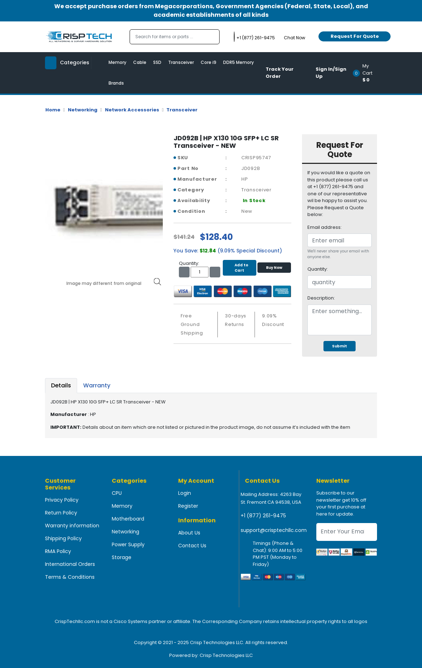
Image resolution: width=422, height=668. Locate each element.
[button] (367, 73)
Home (52, 109)
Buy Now (274, 267)
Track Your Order (279, 73)
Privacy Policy (62, 499)
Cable (139, 62)
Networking (82, 109)
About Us (189, 532)
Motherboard (128, 518)
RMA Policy (58, 551)
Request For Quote (355, 36)
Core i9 (208, 62)
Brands (116, 83)
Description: (321, 298)
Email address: (324, 227)
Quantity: (317, 269)
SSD (157, 62)
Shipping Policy (63, 538)
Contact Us (192, 545)
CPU (117, 493)
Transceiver (181, 62)
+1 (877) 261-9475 (263, 515)
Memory (117, 62)
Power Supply (128, 544)
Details (61, 385)
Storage (121, 557)
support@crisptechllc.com (274, 530)
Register (188, 505)
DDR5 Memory (238, 62)
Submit (339, 346)
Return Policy (61, 512)
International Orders (70, 564)
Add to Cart (239, 267)
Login (184, 493)
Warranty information (72, 525)
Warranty (96, 385)
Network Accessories (132, 109)
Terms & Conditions (70, 577)
